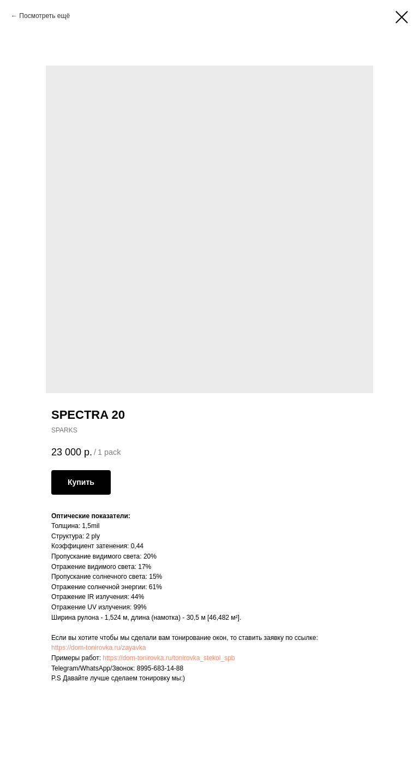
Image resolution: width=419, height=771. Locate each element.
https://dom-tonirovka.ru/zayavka (98, 647)
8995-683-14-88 (160, 668)
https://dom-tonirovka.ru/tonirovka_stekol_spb (169, 658)
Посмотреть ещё (44, 16)
